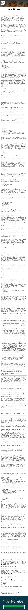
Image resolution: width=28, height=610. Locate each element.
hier (10, 491)
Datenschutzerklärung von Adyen (8, 301)
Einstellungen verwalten (6, 601)
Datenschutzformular (6, 392)
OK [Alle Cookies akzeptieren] (14, 605)
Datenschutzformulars (5, 564)
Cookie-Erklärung (19, 232)
